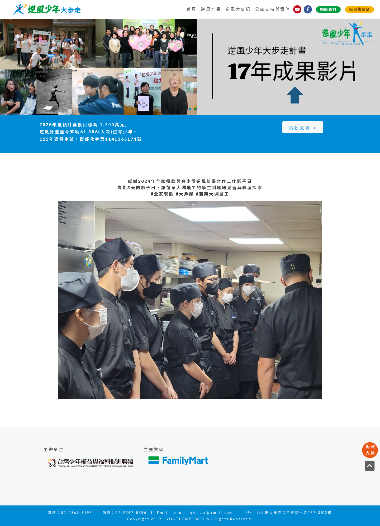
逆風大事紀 (238, 9)
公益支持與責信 (272, 9)
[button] (28, 67)
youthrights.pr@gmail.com (203, 512)
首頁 (192, 9)
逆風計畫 (211, 9)
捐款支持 (370, 449)
